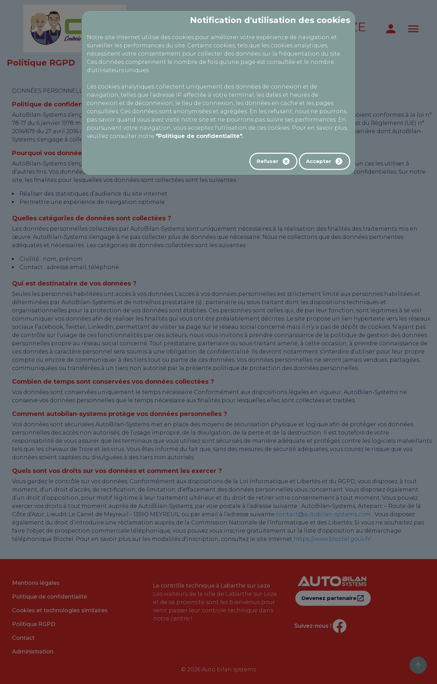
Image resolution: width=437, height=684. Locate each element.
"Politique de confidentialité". (199, 136)
